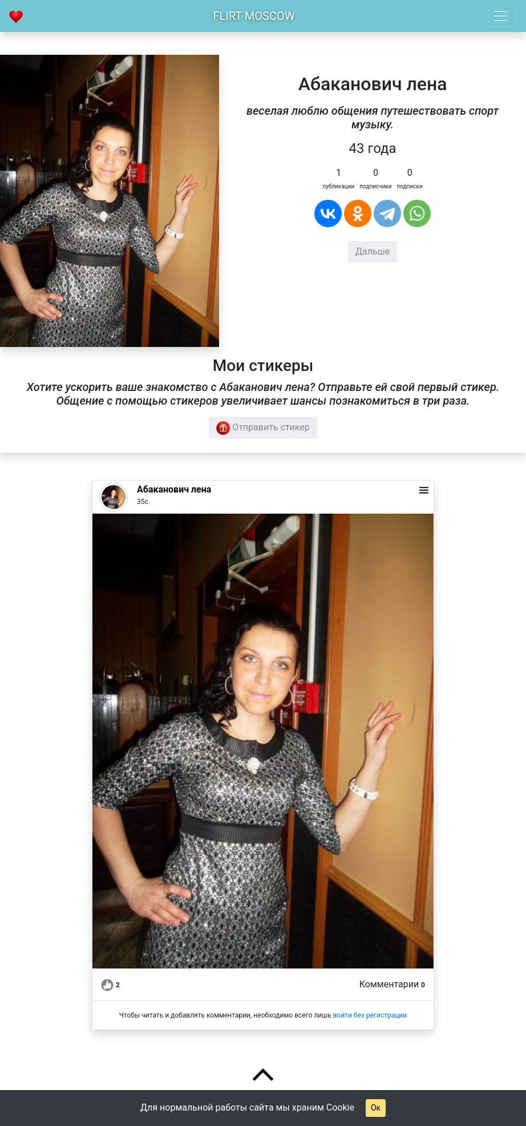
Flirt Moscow (254, 16)
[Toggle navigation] (501, 16)
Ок (376, 1107)
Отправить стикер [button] (263, 428)
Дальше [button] (372, 251)
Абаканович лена (174, 489)
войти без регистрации (370, 1015)
